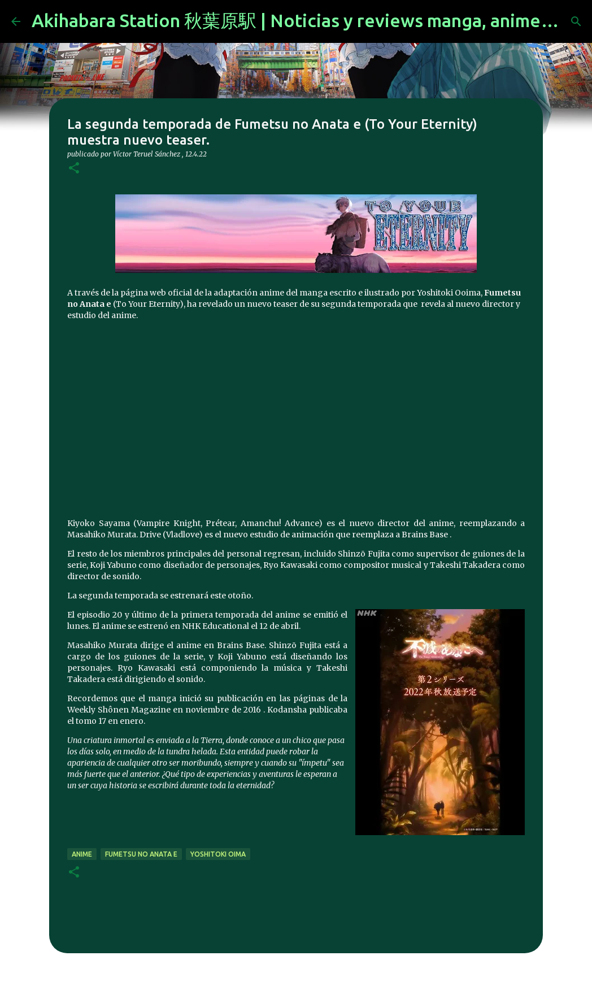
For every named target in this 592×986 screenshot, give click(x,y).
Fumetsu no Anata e (141, 854)
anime (82, 854)
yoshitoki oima (218, 854)
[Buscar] (576, 21)
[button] (74, 168)
